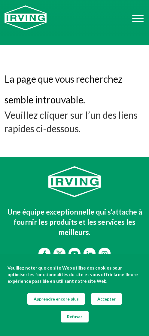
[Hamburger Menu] (137, 18)
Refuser (74, 316)
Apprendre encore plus (56, 298)
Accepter (106, 298)
